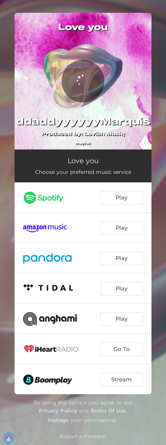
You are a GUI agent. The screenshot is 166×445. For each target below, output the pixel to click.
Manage (58, 420)
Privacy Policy (58, 410)
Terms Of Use (108, 410)
